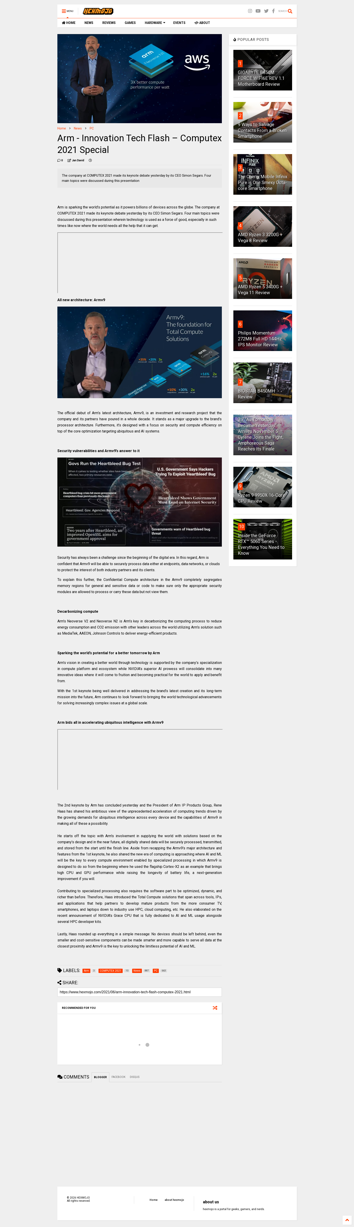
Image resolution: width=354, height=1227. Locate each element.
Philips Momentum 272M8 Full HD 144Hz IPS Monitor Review (260, 338)
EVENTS (179, 23)
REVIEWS (109, 23)
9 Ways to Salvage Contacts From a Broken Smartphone (262, 130)
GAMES (130, 23)
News (78, 128)
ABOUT (202, 23)
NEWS (88, 23)
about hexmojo (174, 1200)
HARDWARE (155, 23)
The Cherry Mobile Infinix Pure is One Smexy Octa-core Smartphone (262, 182)
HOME (68, 23)
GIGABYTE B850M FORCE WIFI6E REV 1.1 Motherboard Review (261, 78)
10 (241, 526)
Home (61, 128)
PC (92, 128)
